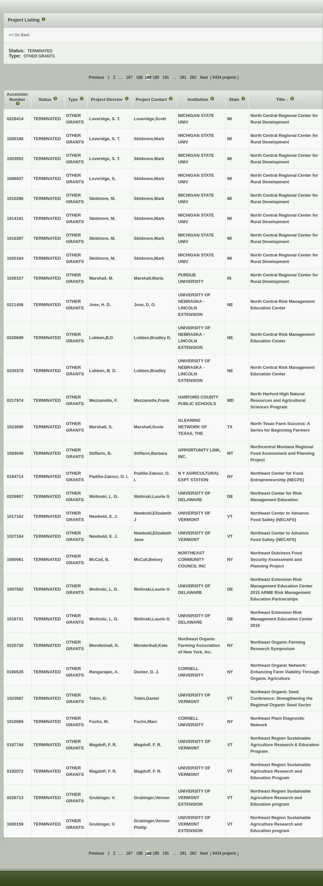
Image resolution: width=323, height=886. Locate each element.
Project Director (107, 99)
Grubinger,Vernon (152, 797)
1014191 (15, 218)
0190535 (15, 671)
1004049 (15, 453)
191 (165, 77)
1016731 (15, 618)
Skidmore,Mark (149, 138)
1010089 (15, 721)
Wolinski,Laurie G (152, 496)
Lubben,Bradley (150, 370)
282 (193, 77)
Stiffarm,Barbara (150, 453)
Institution (198, 99)
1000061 (15, 559)
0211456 (15, 304)
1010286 (15, 198)
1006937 (15, 178)
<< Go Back (19, 35)
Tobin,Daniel (146, 698)
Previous (96, 77)
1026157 (15, 278)
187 (129, 77)
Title (281, 99)
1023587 (15, 698)
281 (183, 77)
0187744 (15, 744)
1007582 (15, 589)
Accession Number (17, 97)
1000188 (15, 138)
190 (156, 77)
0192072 (15, 771)
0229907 (15, 496)
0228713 (15, 797)
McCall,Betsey (148, 559)
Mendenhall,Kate (150, 645)
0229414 (15, 118)
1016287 (15, 238)
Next (204, 77)
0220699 (15, 337)
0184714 (15, 476)
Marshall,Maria (148, 278)
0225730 (15, 645)
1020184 (15, 258)
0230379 (15, 370)
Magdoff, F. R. (148, 744)
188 (139, 77)
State (234, 99)
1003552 (15, 158)
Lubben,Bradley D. (152, 337)
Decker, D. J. (146, 671)
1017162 (15, 516)
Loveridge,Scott (150, 118)
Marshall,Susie (148, 426)
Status (45, 99)
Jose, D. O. (145, 304)
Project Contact (152, 99)
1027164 (15, 536)
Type (73, 99)
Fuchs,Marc (145, 721)
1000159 (15, 824)
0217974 (15, 400)
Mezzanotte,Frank (151, 400)
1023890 (15, 426)
